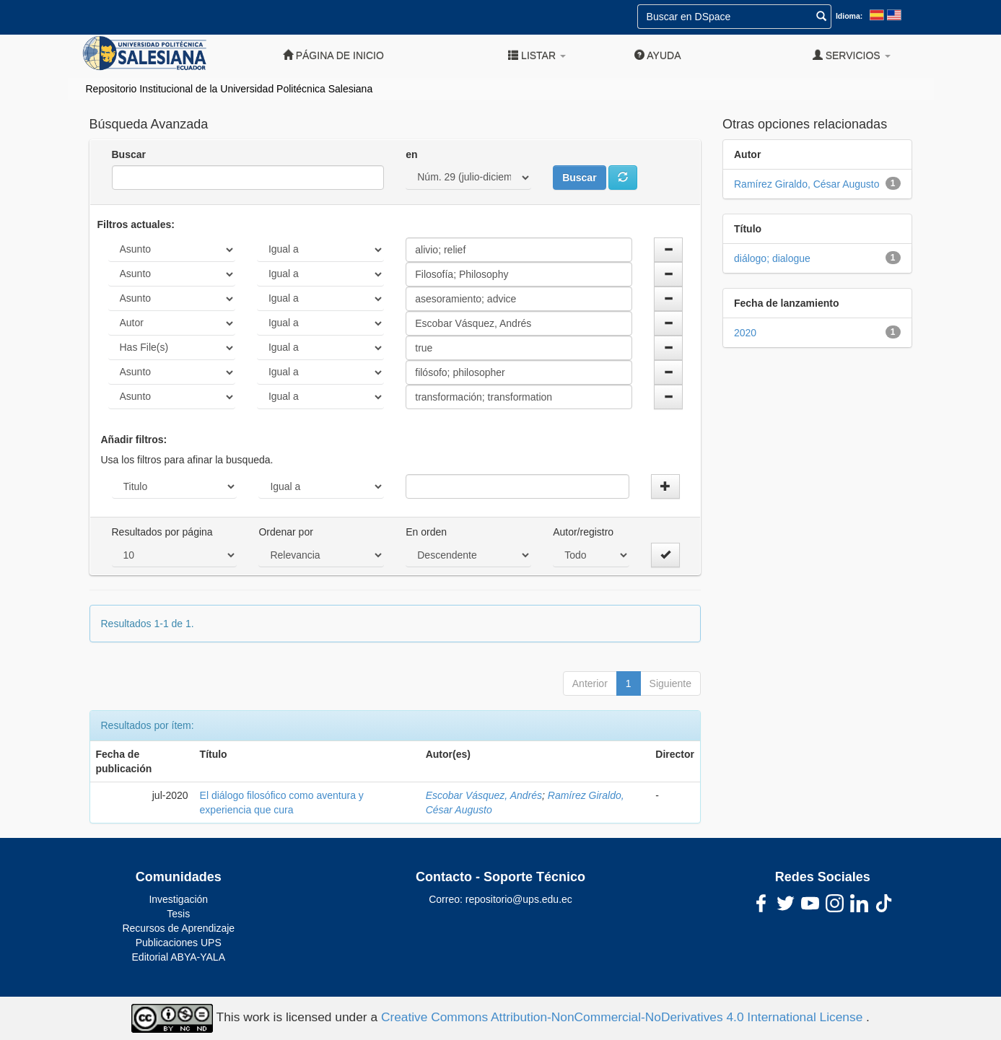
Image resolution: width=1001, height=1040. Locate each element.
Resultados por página (162, 532)
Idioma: (849, 16)
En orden (426, 532)
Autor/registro (583, 532)
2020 (745, 332)
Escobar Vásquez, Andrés (484, 795)
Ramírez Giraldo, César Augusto (807, 184)
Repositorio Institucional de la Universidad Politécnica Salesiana (229, 89)
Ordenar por (285, 532)
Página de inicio (333, 55)
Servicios (852, 55)
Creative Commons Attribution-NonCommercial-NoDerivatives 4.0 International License (623, 1017)
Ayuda (657, 55)
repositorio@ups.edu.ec (518, 899)
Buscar (129, 154)
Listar (537, 55)
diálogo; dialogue (772, 258)
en (411, 154)
